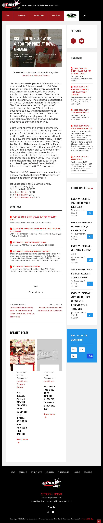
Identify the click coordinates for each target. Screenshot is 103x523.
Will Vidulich (21, 194)
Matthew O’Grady (24, 197)
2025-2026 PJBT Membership (26, 266)
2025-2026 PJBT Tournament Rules (29, 242)
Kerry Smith (21, 192)
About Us (77, 472)
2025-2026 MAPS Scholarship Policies (31, 251)
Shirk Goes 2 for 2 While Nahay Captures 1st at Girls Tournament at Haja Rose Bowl (49, 397)
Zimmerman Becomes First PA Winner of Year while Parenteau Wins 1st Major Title (22, 312)
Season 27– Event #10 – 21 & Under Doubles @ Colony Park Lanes (81, 273)
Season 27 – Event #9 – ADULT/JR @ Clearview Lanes (81, 250)
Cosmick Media (87, 519)
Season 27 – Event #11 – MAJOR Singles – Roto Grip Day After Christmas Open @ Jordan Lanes (81, 301)
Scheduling (22, 15)
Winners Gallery (41, 75)
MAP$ (71, 16)
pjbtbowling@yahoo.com (51, 498)
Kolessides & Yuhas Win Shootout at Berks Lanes (50, 309)
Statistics (56, 15)
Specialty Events (36, 472)
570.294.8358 (51, 494)
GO (89, 213)
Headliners (26, 54)
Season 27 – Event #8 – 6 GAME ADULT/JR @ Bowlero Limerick (81, 226)
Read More (22, 439)
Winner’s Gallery (63, 472)
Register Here (39, 15)
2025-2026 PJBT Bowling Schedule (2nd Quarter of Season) (35, 229)
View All (90, 188)
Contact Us (88, 472)
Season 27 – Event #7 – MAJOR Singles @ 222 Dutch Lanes (81, 202)
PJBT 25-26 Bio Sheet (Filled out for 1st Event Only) (33, 218)
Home (8, 15)
